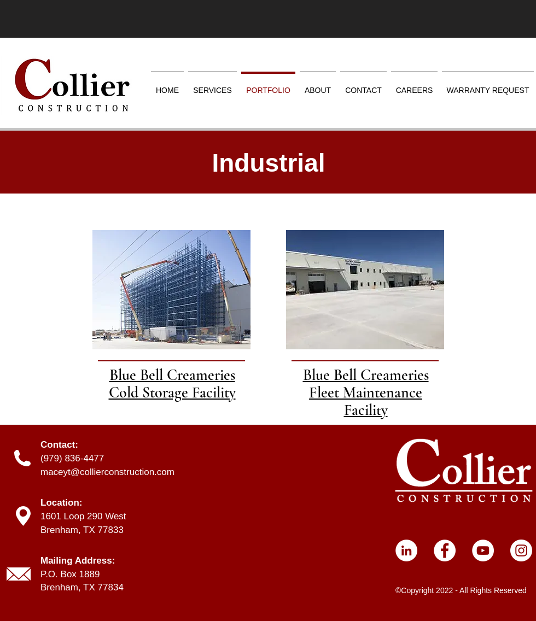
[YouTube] (483, 550)
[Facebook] (445, 550)
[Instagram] (521, 550)
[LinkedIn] (406, 550)
